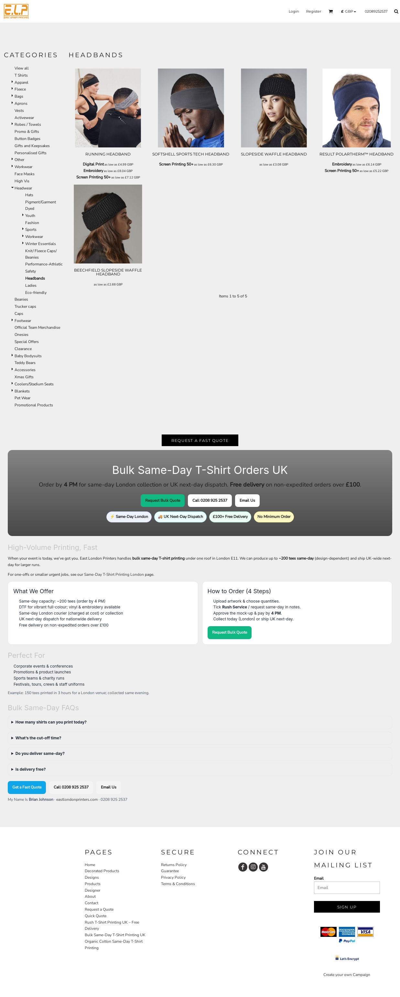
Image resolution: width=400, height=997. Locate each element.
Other (19, 159)
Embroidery (93, 170)
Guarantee (170, 871)
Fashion (32, 222)
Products (93, 883)
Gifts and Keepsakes (32, 145)
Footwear (23, 320)
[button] (331, 11)
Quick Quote (95, 915)
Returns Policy (174, 864)
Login (294, 11)
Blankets (22, 391)
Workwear (23, 166)
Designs (92, 877)
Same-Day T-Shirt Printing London (114, 574)
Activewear (24, 117)
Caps (19, 313)
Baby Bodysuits (28, 356)
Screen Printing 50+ (93, 177)
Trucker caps (25, 306)
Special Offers (27, 341)
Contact (91, 903)
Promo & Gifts (27, 131)
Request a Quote (99, 909)
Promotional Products (34, 405)
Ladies (31, 285)
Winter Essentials (40, 243)
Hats (29, 195)
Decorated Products (102, 871)
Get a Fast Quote (26, 787)
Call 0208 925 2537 (209, 500)
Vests (19, 110)
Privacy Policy (173, 877)
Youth (30, 215)
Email (319, 878)
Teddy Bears (25, 362)
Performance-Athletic (44, 264)
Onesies (21, 334)
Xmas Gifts (24, 377)
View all (22, 68)
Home (90, 864)
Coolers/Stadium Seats (34, 384)
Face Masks (25, 174)
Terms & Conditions (178, 883)
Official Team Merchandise (37, 327)
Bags (19, 96)
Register (313, 11)
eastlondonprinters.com (77, 799)
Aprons (21, 103)
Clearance (23, 348)
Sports (31, 229)
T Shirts (21, 75)
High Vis (22, 181)
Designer (92, 890)
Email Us (247, 500)
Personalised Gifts (31, 152)
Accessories (25, 369)
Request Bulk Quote (162, 500)
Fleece (20, 89)
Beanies (21, 299)
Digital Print (93, 164)
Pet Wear (22, 398)
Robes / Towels (28, 124)
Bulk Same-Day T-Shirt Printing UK (115, 935)
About (90, 896)
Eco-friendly (36, 292)
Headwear (23, 188)
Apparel (21, 82)
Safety (30, 271)
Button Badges (27, 138)
